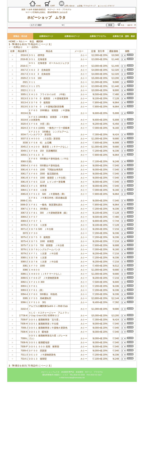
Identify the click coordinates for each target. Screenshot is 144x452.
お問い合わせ (67, 6)
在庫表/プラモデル (98, 36)
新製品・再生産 (20, 36)
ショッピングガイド (107, 6)
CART (50, 6)
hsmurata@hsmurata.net (75, 378)
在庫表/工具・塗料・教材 (124, 36)
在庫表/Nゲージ (46, 36)
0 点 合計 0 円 (126, 25)
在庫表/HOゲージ (72, 36)
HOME (35, 6)
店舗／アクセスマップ (88, 6)
